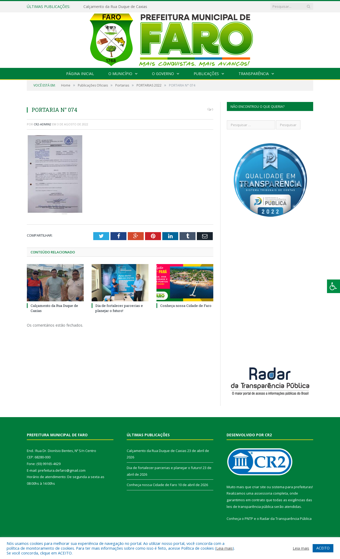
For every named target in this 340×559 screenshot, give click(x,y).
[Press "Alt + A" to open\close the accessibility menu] (333, 286)
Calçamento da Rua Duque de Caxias (115, 6)
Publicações (206, 73)
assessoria (263, 493)
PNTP (249, 518)
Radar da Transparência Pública (286, 518)
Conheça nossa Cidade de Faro (185, 305)
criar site (259, 486)
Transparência (254, 73)
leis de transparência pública (250, 506)
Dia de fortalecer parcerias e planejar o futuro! (119, 308)
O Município (120, 73)
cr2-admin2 (42, 124)
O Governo (163, 73)
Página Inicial (80, 73)
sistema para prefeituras (292, 486)
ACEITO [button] (323, 547)
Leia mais (224, 548)
